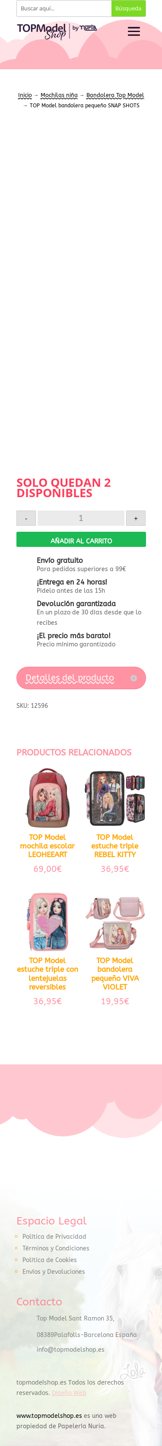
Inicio (25, 95)
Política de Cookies (49, 1260)
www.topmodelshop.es (49, 1416)
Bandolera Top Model (115, 95)
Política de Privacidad (54, 1236)
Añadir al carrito (81, 541)
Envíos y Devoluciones (53, 1272)
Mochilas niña (59, 95)
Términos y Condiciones (55, 1248)
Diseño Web (69, 1392)
